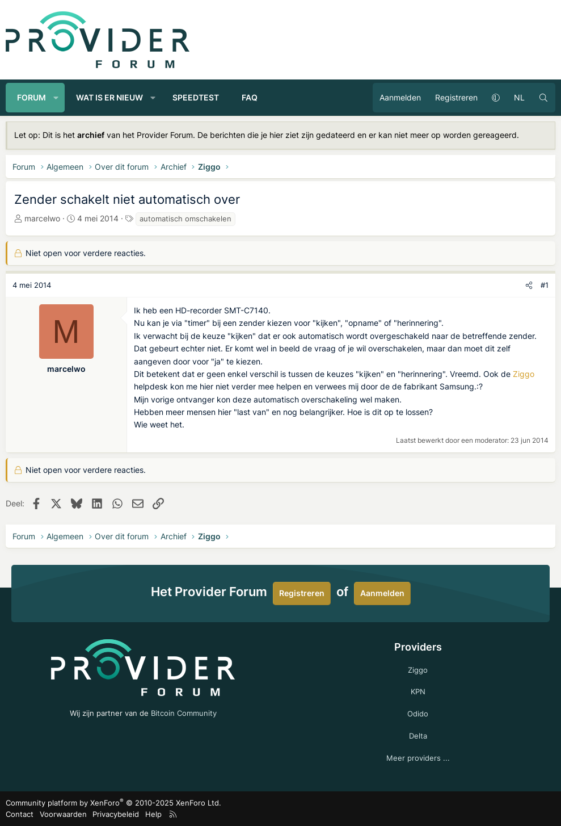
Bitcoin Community (184, 713)
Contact (19, 814)
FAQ (250, 97)
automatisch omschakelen (185, 218)
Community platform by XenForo (113, 802)
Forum (31, 97)
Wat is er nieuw (109, 97)
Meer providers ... (418, 757)
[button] (56, 97)
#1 (545, 285)
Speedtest (195, 97)
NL (519, 97)
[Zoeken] (543, 97)
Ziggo (523, 374)
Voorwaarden (63, 814)
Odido (417, 713)
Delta (418, 735)
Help (153, 814)
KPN (418, 691)
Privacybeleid (115, 814)
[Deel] (529, 285)
